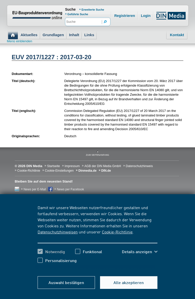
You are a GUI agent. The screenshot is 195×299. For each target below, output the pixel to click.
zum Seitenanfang (97, 155)
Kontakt (177, 35)
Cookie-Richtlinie (117, 231)
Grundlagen (53, 35)
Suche (70, 9)
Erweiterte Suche (93, 9)
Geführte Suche (77, 14)
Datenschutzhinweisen (58, 231)
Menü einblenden (19, 41)
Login (146, 16)
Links (89, 35)
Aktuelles (29, 35)
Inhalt (74, 35)
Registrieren (124, 16)
